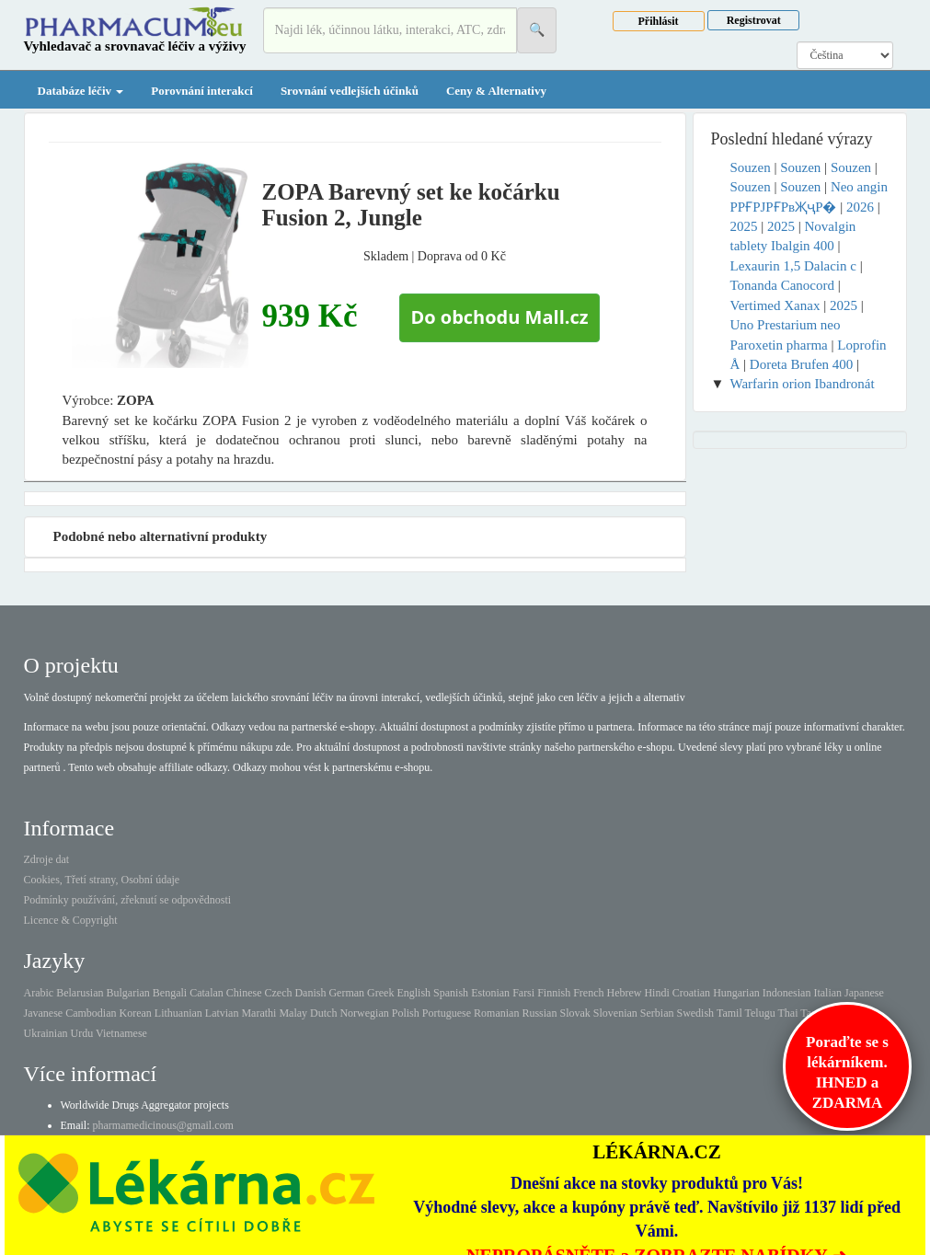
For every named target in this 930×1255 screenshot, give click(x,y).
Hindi (656, 992)
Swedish (695, 1013)
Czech (278, 992)
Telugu (760, 1013)
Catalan (206, 992)
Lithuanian (178, 1013)
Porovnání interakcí (202, 91)
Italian (827, 992)
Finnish (553, 992)
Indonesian (787, 992)
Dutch (323, 1013)
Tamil (729, 1013)
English (413, 992)
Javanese (43, 1013)
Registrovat (754, 20)
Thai (788, 1013)
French (588, 992)
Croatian (691, 992)
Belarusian (79, 992)
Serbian (657, 1013)
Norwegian (363, 1013)
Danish (310, 992)
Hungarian (736, 992)
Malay (293, 1013)
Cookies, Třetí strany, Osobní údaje (102, 879)
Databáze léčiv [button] (81, 91)
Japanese (864, 992)
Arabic (39, 992)
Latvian (222, 1013)
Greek (380, 992)
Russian (539, 1013)
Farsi (523, 992)
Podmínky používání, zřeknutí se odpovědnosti (128, 899)
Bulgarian (127, 992)
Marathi (258, 1013)
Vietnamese (121, 1033)
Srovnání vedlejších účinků (350, 91)
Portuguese (446, 1013)
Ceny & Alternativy (496, 91)
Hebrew (623, 992)
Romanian (496, 1013)
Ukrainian (46, 1033)
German (346, 992)
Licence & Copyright (71, 920)
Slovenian (615, 1013)
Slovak (574, 1013)
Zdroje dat (47, 859)
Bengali (170, 992)
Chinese (244, 992)
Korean (135, 1013)
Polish (405, 1013)
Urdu (81, 1033)
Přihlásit (658, 21)
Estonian (490, 992)
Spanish (450, 992)
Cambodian (90, 1013)
